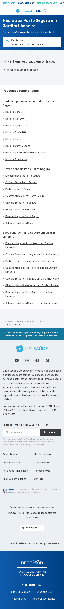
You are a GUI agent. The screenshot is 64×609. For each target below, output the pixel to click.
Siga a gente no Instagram (27, 360)
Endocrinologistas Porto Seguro (22, 175)
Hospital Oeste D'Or (16, 132)
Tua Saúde (9, 3)
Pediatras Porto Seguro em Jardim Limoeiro (29, 261)
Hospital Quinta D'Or (16, 125)
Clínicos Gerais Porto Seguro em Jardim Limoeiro (32, 254)
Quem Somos (10, 454)
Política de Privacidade (15, 470)
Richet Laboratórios (44, 598)
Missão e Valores (43, 454)
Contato (39, 479)
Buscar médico (25, 3)
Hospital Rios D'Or (15, 118)
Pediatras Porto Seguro (18, 189)
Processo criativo (12, 462)
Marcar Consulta (25, 321)
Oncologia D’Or (44, 592)
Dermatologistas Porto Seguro (22, 216)
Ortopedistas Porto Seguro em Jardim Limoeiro (31, 303)
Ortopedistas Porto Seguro (20, 223)
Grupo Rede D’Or (49, 543)
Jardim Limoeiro (13, 324)
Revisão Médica (42, 462)
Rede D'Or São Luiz (20, 592)
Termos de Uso (42, 470)
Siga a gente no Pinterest (47, 360)
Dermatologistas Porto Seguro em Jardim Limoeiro (28, 294)
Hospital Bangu (13, 112)
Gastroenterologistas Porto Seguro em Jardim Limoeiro (31, 269)
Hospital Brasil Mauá (16, 159)
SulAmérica (19, 598)
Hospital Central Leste (17, 145)
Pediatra (41, 321)
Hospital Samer (13, 139)
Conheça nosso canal (16, 360)
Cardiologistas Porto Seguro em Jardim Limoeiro (32, 278)
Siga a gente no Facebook (37, 360)
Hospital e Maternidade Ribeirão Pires (25, 152)
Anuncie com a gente (14, 479)
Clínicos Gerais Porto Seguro (21, 182)
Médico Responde (47, 3)
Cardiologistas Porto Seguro (20, 202)
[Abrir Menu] (5, 10)
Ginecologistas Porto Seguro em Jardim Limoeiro (32, 285)
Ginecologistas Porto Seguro (21, 209)
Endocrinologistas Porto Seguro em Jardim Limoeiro (29, 245)
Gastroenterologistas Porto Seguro (25, 196)
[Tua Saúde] (32, 348)
